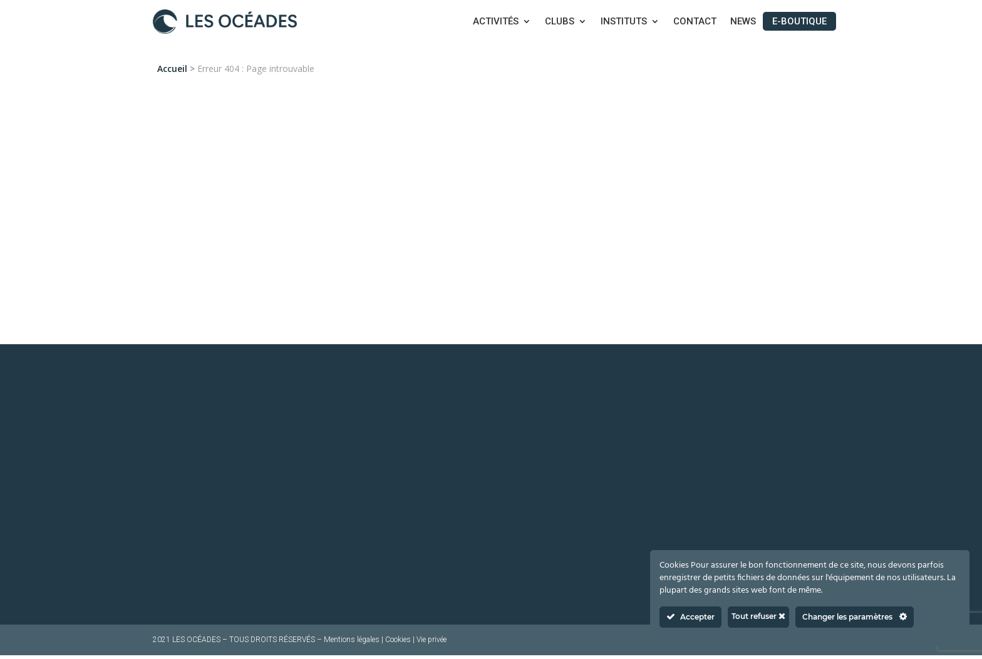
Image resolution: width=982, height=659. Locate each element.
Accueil (172, 68)
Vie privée (431, 643)
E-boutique (799, 21)
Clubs (559, 22)
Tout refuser (758, 616)
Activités (496, 22)
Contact (694, 22)
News (743, 22)
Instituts (624, 22)
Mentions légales (352, 643)
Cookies (398, 643)
